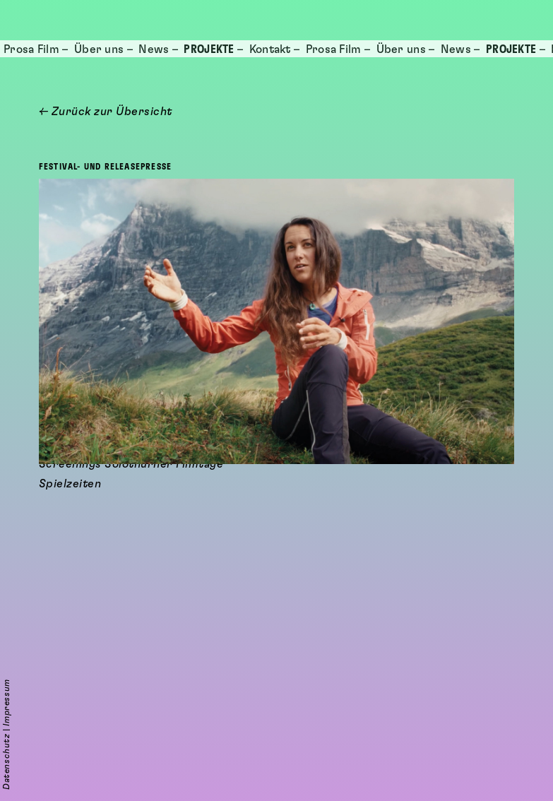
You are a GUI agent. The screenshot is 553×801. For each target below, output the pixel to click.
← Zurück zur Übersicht (105, 111)
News (153, 49)
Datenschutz (6, 761)
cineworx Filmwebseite (103, 729)
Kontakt (270, 49)
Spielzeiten (70, 768)
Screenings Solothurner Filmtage (131, 748)
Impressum (6, 702)
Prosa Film (31, 49)
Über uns (99, 49)
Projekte (209, 49)
